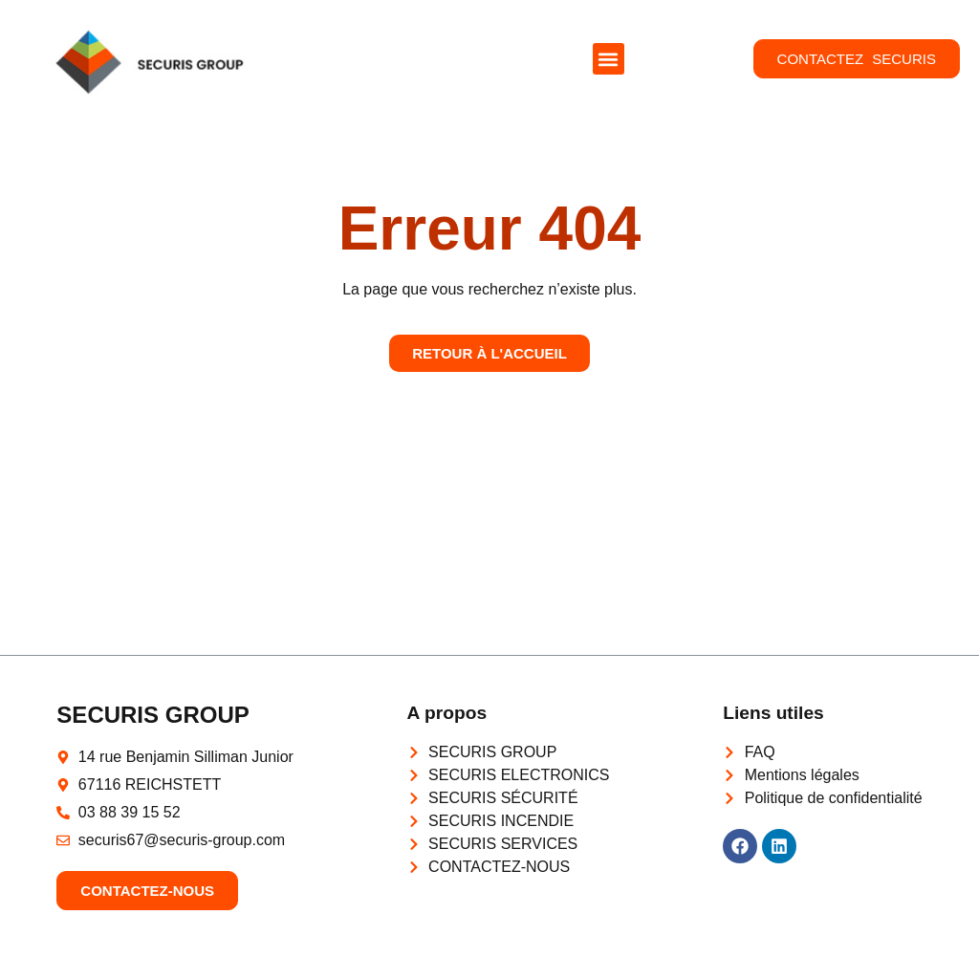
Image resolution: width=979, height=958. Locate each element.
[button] (608, 59)
